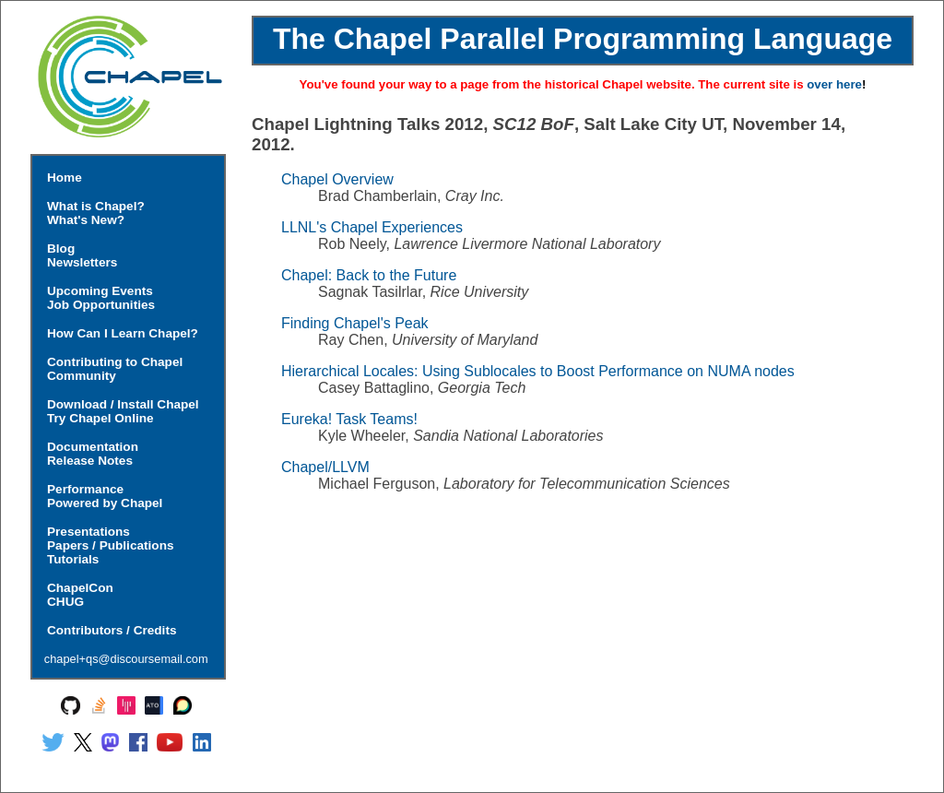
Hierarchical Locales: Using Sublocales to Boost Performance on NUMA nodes (538, 371)
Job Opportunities (101, 305)
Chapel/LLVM (325, 467)
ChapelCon (80, 588)
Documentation (92, 447)
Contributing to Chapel (115, 362)
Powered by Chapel (104, 503)
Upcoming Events (100, 291)
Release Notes (90, 461)
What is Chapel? (96, 206)
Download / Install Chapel (123, 404)
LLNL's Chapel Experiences (372, 227)
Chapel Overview (337, 179)
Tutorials (73, 559)
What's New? (85, 220)
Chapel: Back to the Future (368, 275)
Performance (85, 489)
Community (81, 376)
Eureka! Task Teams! (349, 419)
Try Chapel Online (100, 418)
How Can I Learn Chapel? (122, 333)
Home (64, 177)
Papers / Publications (110, 545)
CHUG (65, 602)
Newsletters (82, 262)
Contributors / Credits (111, 630)
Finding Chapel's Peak (355, 323)
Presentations (88, 532)
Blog (61, 248)
